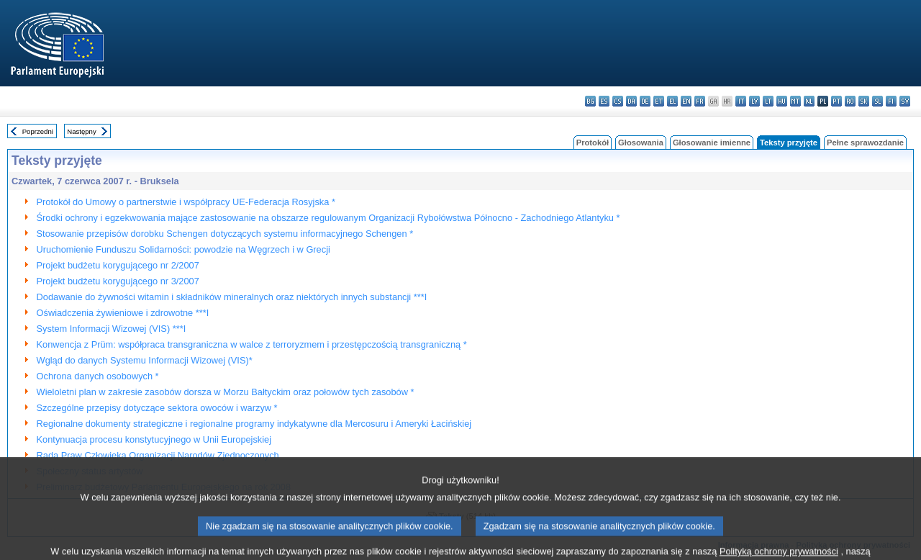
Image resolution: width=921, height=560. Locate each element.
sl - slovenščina (877, 101)
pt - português (836, 101)
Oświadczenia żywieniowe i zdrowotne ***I (123, 312)
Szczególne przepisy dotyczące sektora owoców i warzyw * (157, 407)
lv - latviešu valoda (754, 101)
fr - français (699, 101)
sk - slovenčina (863, 101)
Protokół (592, 142)
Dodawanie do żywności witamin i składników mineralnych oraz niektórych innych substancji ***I (232, 297)
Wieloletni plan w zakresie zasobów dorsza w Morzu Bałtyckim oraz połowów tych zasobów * (225, 392)
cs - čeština (617, 101)
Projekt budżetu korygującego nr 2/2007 (118, 265)
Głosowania (640, 142)
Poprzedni (37, 131)
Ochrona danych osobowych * (98, 376)
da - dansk (631, 101)
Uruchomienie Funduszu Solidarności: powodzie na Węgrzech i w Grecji (183, 249)
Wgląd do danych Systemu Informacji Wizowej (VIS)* (145, 360)
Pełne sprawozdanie (865, 142)
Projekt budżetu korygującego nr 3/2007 (118, 281)
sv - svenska (904, 101)
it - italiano (740, 101)
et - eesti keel (658, 101)
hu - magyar (781, 101)
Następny (81, 131)
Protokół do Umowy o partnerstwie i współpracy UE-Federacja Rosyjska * (186, 202)
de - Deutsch (645, 101)
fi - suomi (891, 101)
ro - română (850, 101)
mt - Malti (795, 101)
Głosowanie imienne (711, 142)
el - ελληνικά (672, 101)
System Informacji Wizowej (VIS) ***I (111, 328)
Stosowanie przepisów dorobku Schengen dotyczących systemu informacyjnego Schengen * (225, 233)
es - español (604, 101)
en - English (686, 101)
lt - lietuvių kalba (768, 101)
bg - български (590, 101)
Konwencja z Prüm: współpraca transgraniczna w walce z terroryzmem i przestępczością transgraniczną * (252, 344)
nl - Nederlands (809, 101)
